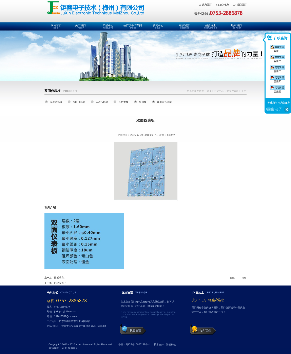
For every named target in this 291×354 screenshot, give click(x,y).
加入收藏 (224, 4)
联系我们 (236, 25)
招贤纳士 (210, 25)
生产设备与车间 (132, 25)
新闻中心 (158, 25)
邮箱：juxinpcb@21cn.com (61, 311)
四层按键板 (102, 101)
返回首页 (242, 4)
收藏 (232, 277)
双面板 (142, 101)
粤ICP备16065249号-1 (138, 344)
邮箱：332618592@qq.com (62, 316)
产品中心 (108, 25)
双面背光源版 (164, 101)
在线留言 (184, 25)
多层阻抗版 (56, 101)
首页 (209, 91)
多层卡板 (123, 101)
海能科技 (171, 344)
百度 (64, 348)
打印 (244, 277)
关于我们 (80, 25)
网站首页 (56, 25)
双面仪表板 (233, 91)
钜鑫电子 (73, 348)
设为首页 (207, 4)
